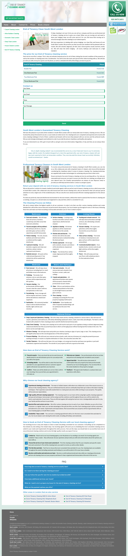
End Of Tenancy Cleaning (12, 50)
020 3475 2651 (117, 19)
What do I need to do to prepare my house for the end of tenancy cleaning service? (53, 483)
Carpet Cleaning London (12, 29)
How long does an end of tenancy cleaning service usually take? (46, 466)
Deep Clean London (11, 41)
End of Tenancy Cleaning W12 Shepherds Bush (41, 499)
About (13, 25)
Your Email (64, 95)
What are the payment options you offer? (39, 487)
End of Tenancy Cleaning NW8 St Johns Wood (41, 496)
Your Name (64, 89)
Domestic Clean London (12, 37)
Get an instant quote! (14, 18)
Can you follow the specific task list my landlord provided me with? (48, 475)
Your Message (64, 112)
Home (6, 25)
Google (12, 517)
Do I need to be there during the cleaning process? (42, 471)
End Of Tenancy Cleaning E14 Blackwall (78, 499)
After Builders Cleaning (12, 33)
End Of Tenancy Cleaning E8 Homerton (78, 501)
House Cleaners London (12, 45)
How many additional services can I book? (39, 479)
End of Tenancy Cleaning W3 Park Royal (78, 496)
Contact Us (23, 25)
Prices (32, 25)
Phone (64, 101)
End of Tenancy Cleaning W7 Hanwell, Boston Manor (43, 501)
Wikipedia (13, 519)
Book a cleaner (44, 25)
